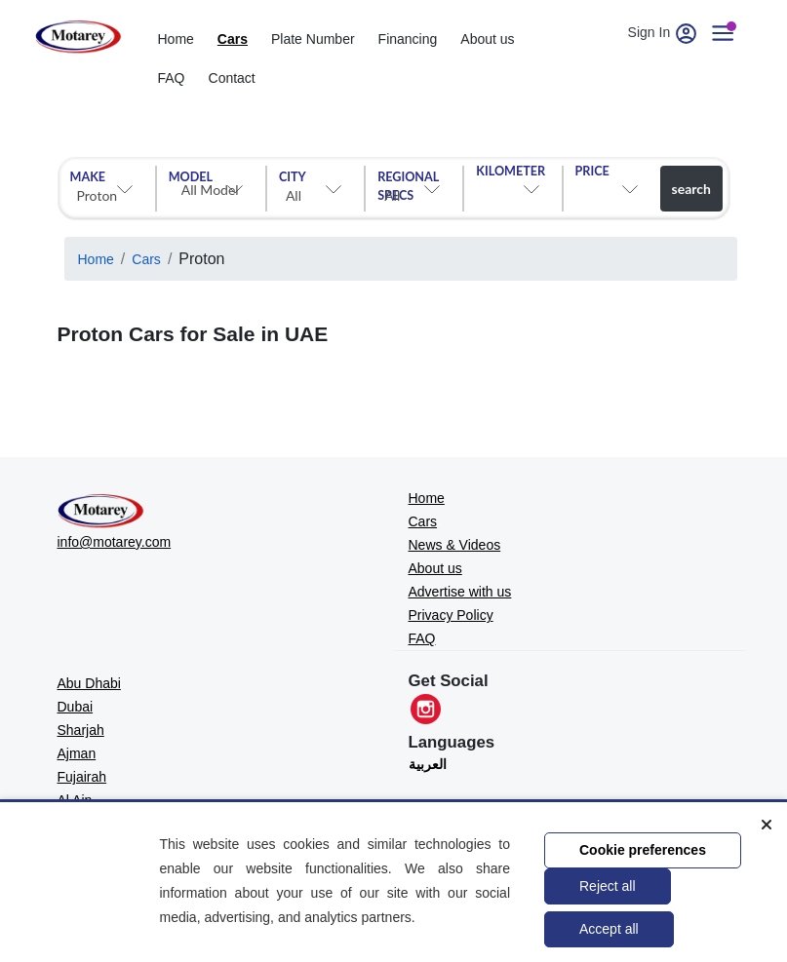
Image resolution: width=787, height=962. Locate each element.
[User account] (730, 32)
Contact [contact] (232, 78)
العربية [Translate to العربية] (428, 764)
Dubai (76, 706)
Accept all (609, 929)
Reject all (607, 886)
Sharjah (81, 730)
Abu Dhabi (89, 683)
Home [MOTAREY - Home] (427, 498)
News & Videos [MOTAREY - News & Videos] (455, 545)
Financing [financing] (408, 39)
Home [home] (176, 39)
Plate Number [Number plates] (313, 39)
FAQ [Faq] (171, 78)
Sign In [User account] (665, 32)
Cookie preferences (642, 850)
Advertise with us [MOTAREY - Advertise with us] (460, 591)
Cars (146, 259)
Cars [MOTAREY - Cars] (423, 521)
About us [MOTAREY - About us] (435, 568)
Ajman (77, 753)
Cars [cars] (232, 39)
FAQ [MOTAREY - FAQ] (422, 638)
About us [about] (487, 39)
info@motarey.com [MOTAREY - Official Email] (115, 542)
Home (96, 259)
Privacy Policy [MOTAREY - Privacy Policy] (451, 615)
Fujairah (82, 777)
